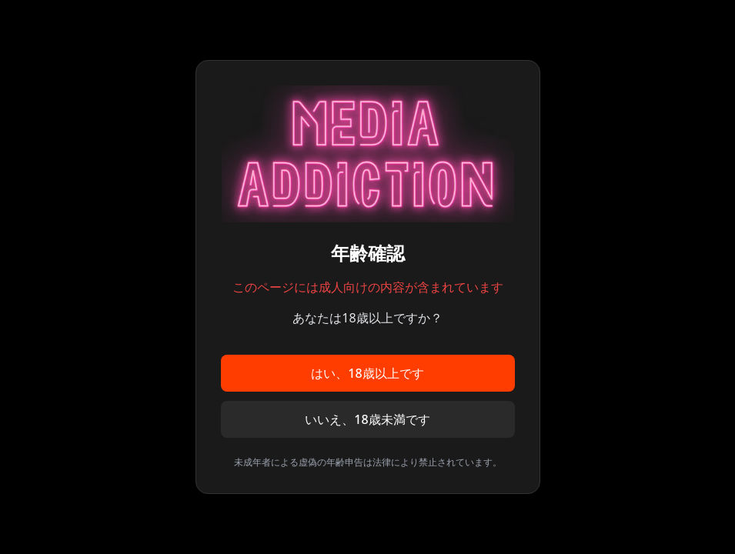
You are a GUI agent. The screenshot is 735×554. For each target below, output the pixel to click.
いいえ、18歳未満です (367, 419)
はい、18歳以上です (367, 373)
